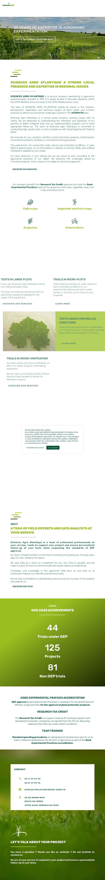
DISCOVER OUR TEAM (22, 595)
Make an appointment (75, 821)
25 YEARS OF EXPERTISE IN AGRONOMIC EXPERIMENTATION (49, 38)
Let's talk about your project (34, 48)
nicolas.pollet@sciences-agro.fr (45, 798)
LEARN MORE (75, 352)
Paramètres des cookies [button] (35, 447)
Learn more (55, 312)
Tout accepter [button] (53, 447)
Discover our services (24, 178)
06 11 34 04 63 (33, 787)
